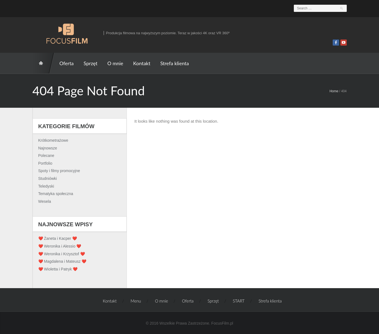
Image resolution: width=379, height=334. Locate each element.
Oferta (67, 63)
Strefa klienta (174, 63)
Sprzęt (90, 63)
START (44, 63)
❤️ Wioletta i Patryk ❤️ (58, 269)
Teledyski (46, 186)
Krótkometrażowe (53, 140)
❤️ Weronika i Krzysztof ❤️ (61, 254)
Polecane (46, 155)
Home (333, 91)
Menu (136, 300)
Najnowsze (47, 148)
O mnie (115, 63)
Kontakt (141, 63)
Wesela (44, 201)
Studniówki (47, 178)
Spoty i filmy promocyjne (59, 171)
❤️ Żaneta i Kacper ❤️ (57, 238)
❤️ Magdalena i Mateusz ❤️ (62, 261)
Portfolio (45, 163)
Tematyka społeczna (55, 193)
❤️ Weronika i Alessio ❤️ (59, 246)
